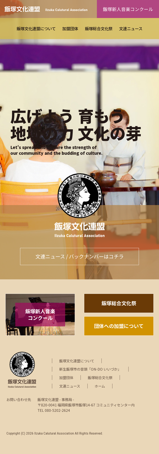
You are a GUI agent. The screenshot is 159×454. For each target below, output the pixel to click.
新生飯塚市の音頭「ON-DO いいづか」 (90, 369)
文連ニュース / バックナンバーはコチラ (79, 256)
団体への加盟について (118, 325)
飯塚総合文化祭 (98, 28)
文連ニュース (130, 28)
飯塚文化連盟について (36, 28)
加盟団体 (70, 28)
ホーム (100, 386)
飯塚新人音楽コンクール (128, 9)
